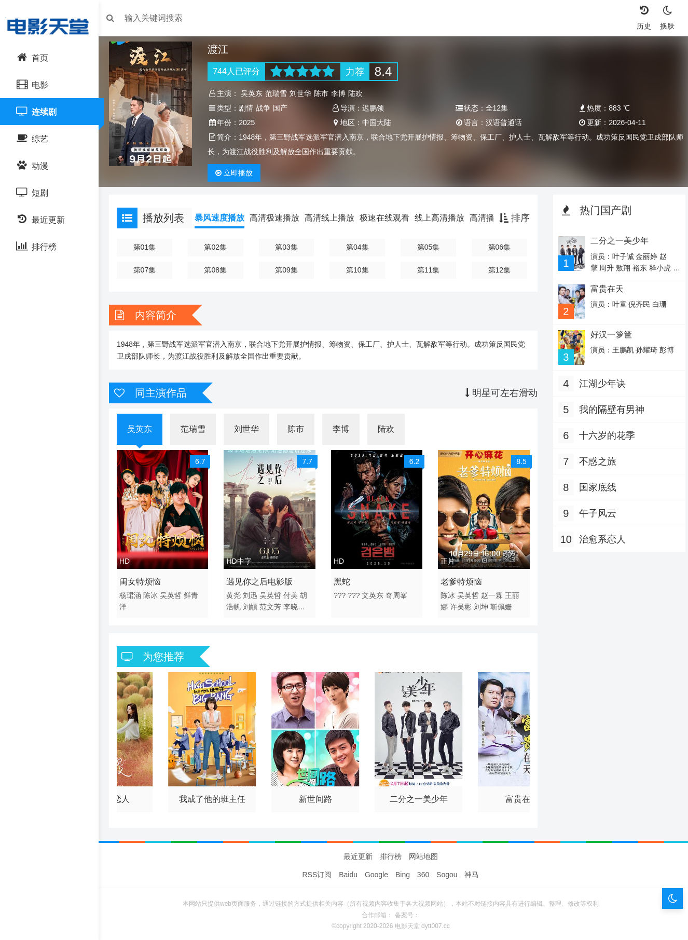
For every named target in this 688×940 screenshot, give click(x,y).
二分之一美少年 (418, 793)
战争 (266, 108)
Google (376, 872)
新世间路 (316, 793)
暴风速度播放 (225, 217)
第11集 (427, 270)
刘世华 (304, 93)
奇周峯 (398, 593)
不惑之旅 (595, 460)
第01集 (148, 247)
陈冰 (155, 593)
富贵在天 (519, 793)
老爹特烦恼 (460, 579)
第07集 (148, 270)
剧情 (249, 108)
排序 (512, 218)
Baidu (348, 872)
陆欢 (359, 93)
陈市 (325, 93)
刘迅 (253, 593)
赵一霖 (491, 593)
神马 (471, 872)
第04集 (358, 247)
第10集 (358, 270)
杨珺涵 (135, 593)
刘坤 (480, 604)
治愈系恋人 (599, 538)
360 (423, 872)
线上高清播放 (445, 217)
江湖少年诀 (599, 382)
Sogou (446, 872)
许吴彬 (460, 604)
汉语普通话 (503, 122)
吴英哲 (176, 593)
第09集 (288, 270)
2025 (250, 122)
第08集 (219, 270)
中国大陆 (377, 122)
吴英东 (255, 93)
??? (341, 593)
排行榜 (391, 854)
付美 (293, 593)
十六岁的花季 (604, 434)
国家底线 (595, 486)
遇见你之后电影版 (263, 579)
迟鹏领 (374, 108)
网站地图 (423, 854)
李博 (342, 93)
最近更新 (358, 854)
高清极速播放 (280, 217)
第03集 (288, 247)
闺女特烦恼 (145, 579)
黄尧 (237, 593)
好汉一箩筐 (607, 333)
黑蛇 (343, 579)
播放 (237, 173)
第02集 (219, 247)
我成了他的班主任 (215, 793)
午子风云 (595, 512)
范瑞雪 (280, 93)
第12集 (497, 270)
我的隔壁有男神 (609, 408)
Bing (402, 872)
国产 (284, 108)
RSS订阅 (317, 872)
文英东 (374, 593)
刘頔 (253, 604)
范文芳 (273, 604)
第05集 (427, 247)
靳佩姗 (501, 604)
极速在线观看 (390, 217)
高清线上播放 (335, 217)
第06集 (497, 247)
